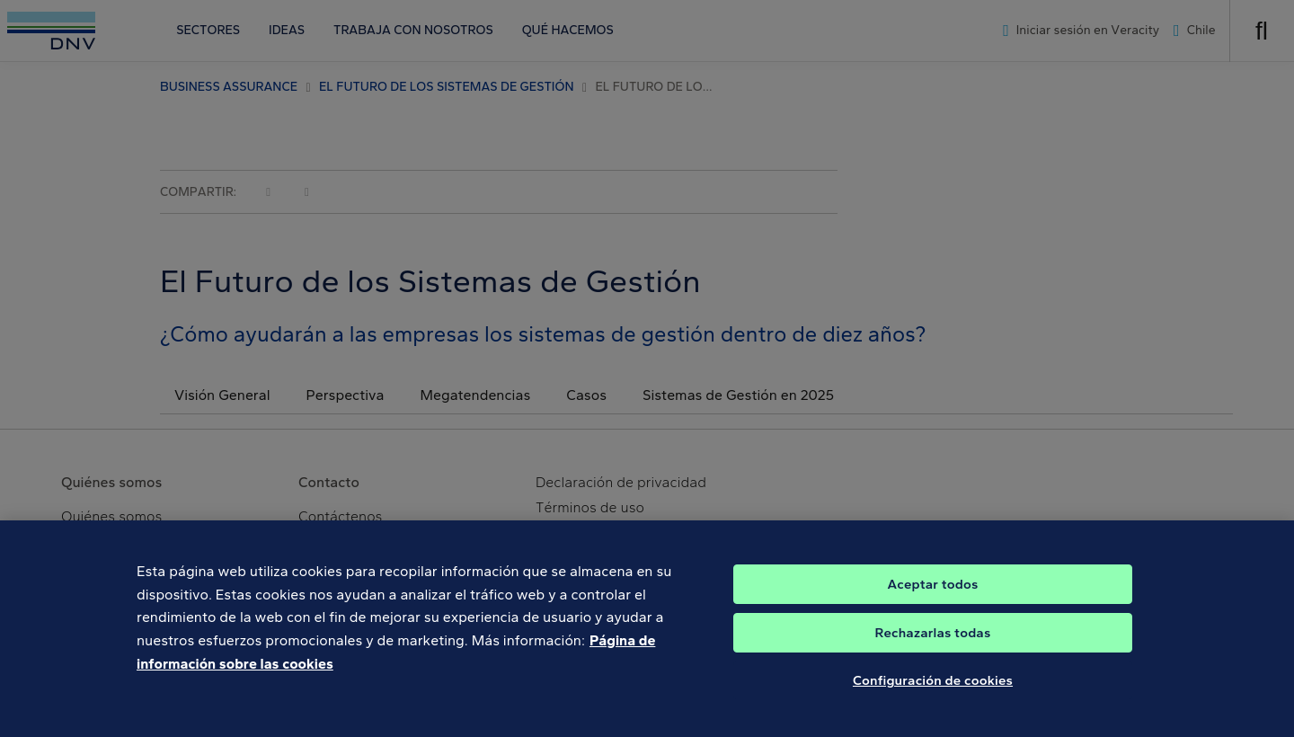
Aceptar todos (933, 596)
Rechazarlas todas (933, 644)
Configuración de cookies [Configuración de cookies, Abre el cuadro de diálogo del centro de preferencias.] (933, 692)
